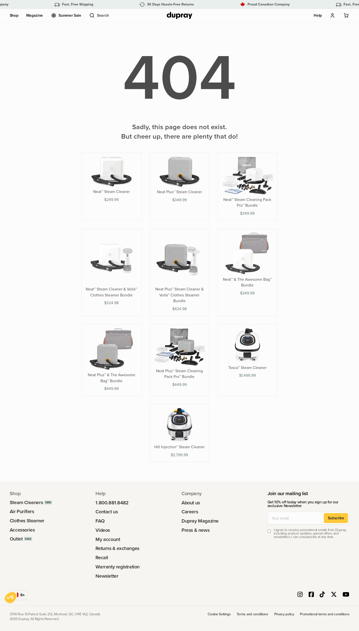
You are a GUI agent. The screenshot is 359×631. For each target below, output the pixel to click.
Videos (102, 530)
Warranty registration (117, 566)
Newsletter (106, 576)
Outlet (16, 539)
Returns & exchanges (117, 548)
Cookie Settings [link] (219, 614)
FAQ (99, 521)
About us (190, 502)
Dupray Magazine (200, 521)
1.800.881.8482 (111, 502)
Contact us (106, 511)
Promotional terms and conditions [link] (324, 614)
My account (107, 539)
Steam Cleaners (26, 502)
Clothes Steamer (27, 520)
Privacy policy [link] (284, 614)
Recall (101, 557)
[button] (99, 15)
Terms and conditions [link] (252, 614)
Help (318, 15)
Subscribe (336, 518)
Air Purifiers (22, 511)
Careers (189, 511)
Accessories (22, 530)
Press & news (195, 530)
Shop (14, 15)
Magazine (34, 15)
